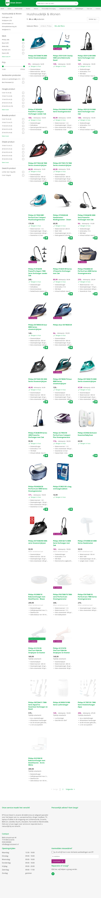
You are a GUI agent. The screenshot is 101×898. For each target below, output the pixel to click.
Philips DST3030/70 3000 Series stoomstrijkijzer (87, 380)
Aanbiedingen (79, 8)
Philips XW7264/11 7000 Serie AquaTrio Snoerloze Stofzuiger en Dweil (38, 705)
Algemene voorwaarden (42, 886)
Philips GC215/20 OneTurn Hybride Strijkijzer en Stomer (36, 650)
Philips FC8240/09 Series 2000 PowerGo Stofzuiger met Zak (37, 435)
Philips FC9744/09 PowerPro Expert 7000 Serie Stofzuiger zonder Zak (37, 272)
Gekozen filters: (32, 26)
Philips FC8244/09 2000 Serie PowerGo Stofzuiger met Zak (86, 217)
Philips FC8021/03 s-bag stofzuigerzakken (62, 487)
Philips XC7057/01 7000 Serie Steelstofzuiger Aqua (87, 704)
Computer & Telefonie (65, 8)
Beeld (2, 8)
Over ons (89, 8)
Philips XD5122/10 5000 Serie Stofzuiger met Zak (87, 111)
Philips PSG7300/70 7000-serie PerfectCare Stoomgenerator (62, 596)
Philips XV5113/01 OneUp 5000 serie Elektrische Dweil (63, 58)
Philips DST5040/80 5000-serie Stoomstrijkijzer (38, 542)
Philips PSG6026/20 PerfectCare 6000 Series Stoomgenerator (37, 488)
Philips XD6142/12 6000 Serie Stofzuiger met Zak (62, 543)
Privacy (54, 886)
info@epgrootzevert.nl (10, 844)
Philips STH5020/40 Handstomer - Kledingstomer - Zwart (62, 217)
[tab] (13, 13)
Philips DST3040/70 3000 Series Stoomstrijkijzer (37, 57)
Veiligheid (6, 29)
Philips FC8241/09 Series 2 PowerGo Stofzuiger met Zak (62, 271)
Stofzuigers (7, 17)
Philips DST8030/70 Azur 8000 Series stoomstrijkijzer (62, 381)
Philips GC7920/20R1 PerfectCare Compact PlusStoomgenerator (37, 217)
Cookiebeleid (62, 886)
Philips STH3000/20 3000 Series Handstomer (87, 542)
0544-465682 (6, 842)
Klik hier (54, 869)
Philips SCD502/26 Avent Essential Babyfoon (87, 434)
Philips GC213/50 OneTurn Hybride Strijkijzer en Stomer (61, 650)
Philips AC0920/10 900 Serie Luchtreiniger (61, 703)
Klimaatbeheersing (9, 26)
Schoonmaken (7, 23)
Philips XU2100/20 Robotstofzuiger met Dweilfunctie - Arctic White (36, 761)
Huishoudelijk (18, 8)
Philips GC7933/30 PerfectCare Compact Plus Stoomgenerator (61, 435)
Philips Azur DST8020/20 (62, 325)
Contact (98, 8)
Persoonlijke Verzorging (49, 8)
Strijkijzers (7, 20)
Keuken (28, 8)
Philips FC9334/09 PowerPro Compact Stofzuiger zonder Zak (37, 111)
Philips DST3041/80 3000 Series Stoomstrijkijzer (37, 380)
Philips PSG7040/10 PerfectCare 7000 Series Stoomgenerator (87, 596)
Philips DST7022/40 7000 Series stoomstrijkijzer (37, 164)
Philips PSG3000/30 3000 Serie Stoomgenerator (62, 110)
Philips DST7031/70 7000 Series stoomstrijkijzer (62, 164)
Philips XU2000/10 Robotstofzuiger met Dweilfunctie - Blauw (36, 596)
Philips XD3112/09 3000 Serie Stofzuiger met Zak (87, 58)
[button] (13, 13)
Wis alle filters (60, 26)
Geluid (9, 8)
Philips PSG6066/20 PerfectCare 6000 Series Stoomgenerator (87, 271)
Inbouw (36, 8)
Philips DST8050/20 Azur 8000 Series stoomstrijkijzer (37, 327)
